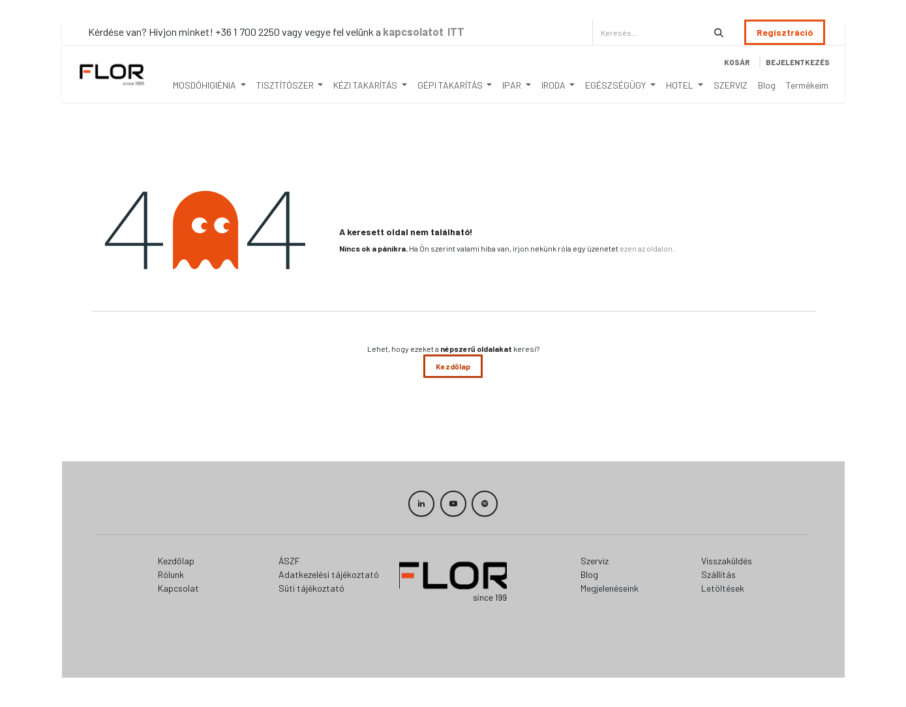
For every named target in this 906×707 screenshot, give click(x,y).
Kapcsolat (178, 588)
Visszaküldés (726, 560)
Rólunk (171, 574)
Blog (589, 574)
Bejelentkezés (798, 61)
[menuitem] (209, 85)
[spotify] (485, 504)
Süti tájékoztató (311, 588)
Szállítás (718, 574)
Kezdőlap (453, 366)
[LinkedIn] (421, 504)
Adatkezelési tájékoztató (329, 574)
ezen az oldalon (646, 248)
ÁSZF (289, 560)
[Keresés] (718, 32)
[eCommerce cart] (737, 62)
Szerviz (595, 560)
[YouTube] (453, 504)
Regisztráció (785, 32)
